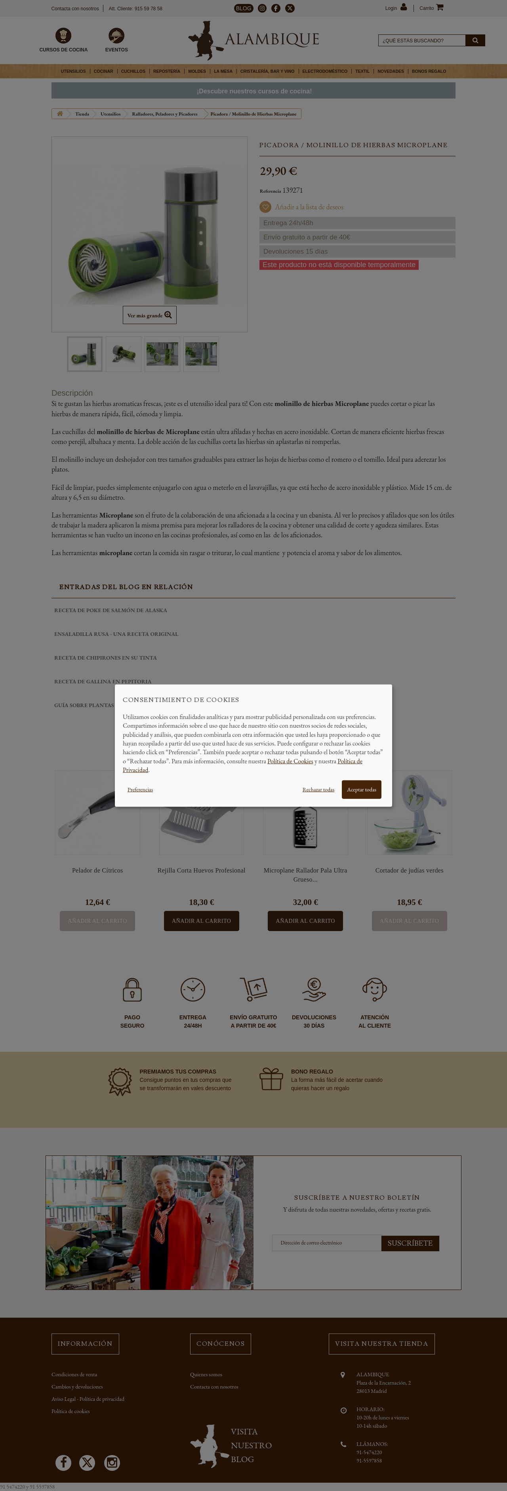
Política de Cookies (290, 761)
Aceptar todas (361, 789)
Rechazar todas (318, 789)
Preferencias (140, 789)
